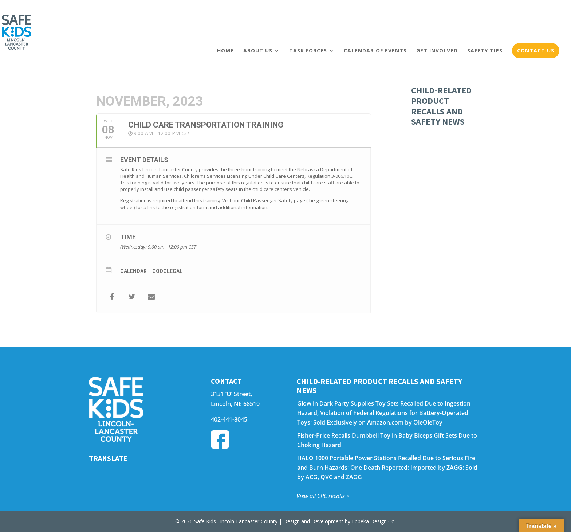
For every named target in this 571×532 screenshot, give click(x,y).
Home (225, 50)
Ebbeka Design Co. (374, 521)
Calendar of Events (375, 50)
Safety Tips (485, 50)
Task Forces (308, 50)
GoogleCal (167, 271)
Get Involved (437, 50)
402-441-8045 (229, 419)
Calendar (133, 271)
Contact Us (535, 50)
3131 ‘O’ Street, (231, 394)
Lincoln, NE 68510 (235, 404)
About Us (257, 50)
